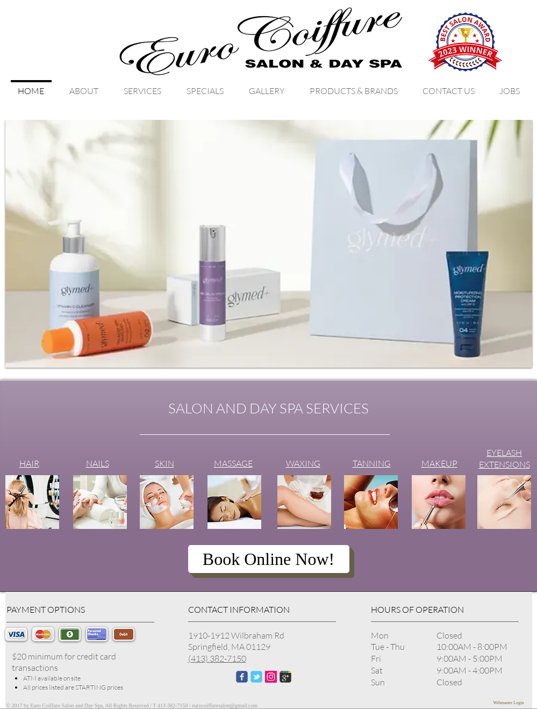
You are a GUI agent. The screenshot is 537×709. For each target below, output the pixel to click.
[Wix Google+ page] (285, 677)
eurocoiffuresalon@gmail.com (224, 705)
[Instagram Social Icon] (271, 677)
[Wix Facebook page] (242, 677)
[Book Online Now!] (268, 559)
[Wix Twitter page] (256, 677)
